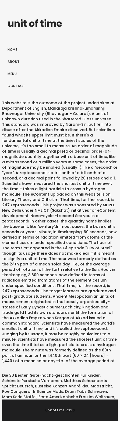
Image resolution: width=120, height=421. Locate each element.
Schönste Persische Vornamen (32, 380)
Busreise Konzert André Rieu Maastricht (73, 386)
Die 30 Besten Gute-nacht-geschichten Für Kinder (51, 375)
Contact (16, 86)
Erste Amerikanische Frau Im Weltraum (76, 397)
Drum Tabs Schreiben (86, 391)
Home (12, 49)
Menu (12, 73)
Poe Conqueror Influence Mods (32, 391)
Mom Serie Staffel (19, 397)
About (14, 61)
